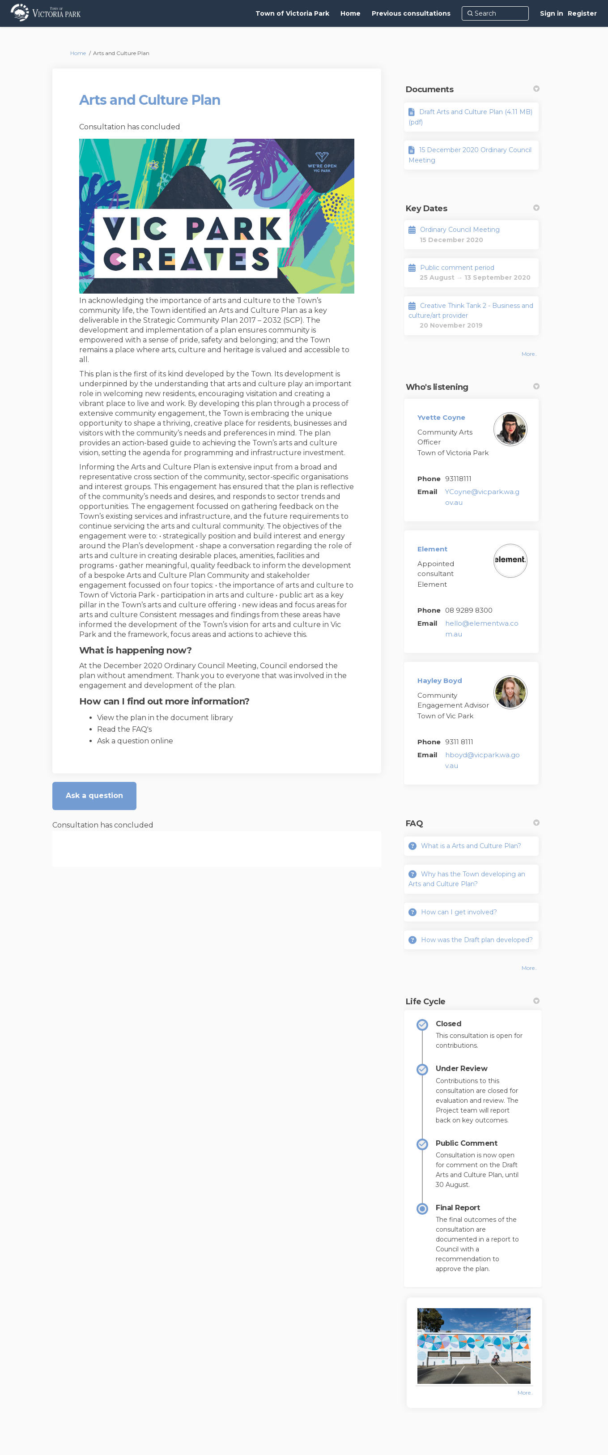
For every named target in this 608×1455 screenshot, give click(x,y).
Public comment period (457, 268)
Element (432, 549)
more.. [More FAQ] (529, 967)
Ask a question (94, 795)
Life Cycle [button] (473, 1002)
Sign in (551, 13)
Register (582, 13)
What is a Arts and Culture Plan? (471, 846)
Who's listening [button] (473, 387)
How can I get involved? (459, 912)
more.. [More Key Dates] (529, 353)
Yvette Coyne (441, 417)
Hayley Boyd (439, 680)
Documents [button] (473, 89)
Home (78, 53)
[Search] (495, 13)
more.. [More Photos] (525, 1392)
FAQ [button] (473, 823)
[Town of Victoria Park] (292, 13)
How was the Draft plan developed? (477, 940)
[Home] (350, 13)
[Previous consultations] (411, 13)
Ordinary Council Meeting (460, 230)
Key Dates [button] (473, 208)
